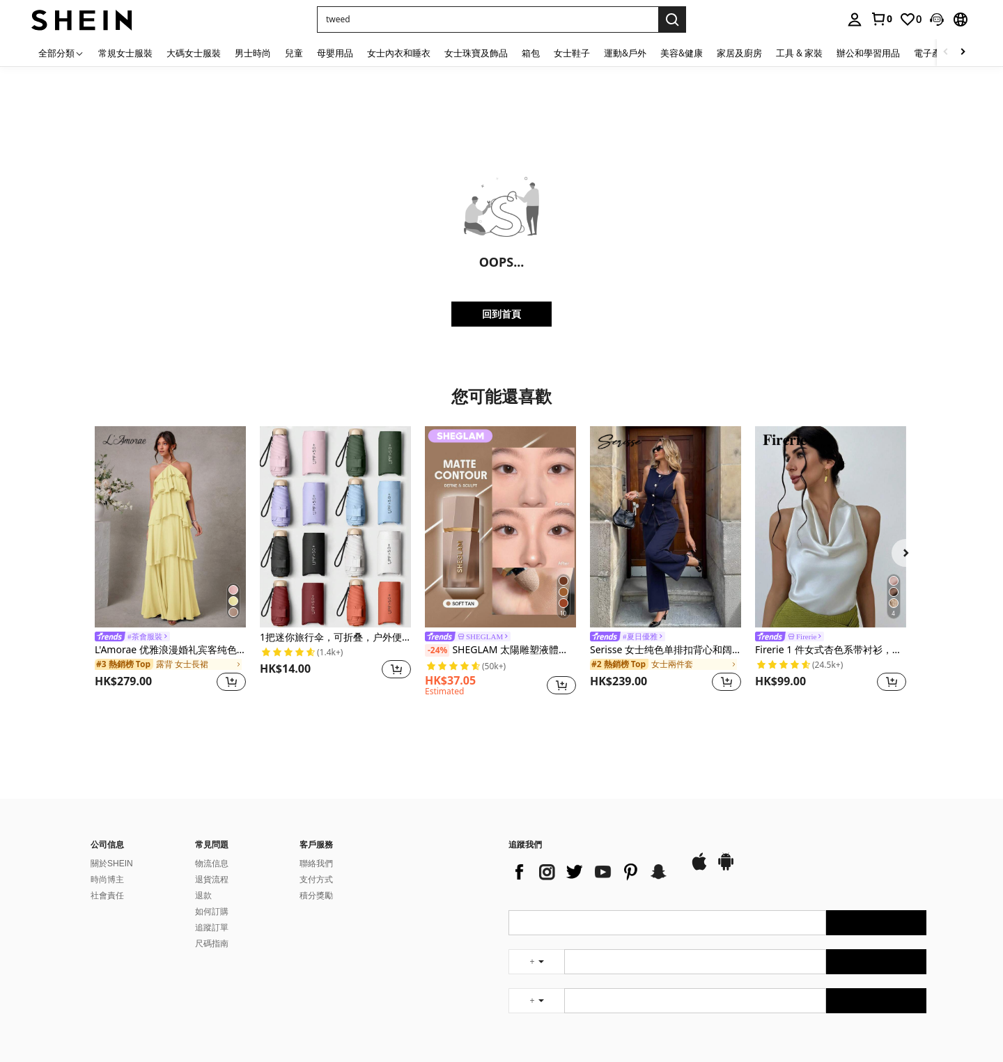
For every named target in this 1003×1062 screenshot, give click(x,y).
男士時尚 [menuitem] (253, 52)
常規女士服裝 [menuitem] (125, 52)
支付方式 (316, 879)
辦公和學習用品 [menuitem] (868, 52)
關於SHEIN (112, 863)
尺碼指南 (211, 943)
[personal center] (854, 19)
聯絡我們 (316, 863)
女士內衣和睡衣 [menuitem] (398, 52)
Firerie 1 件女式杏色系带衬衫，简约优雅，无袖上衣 (830, 650)
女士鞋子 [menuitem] (572, 52)
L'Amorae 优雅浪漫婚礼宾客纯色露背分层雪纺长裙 (170, 650)
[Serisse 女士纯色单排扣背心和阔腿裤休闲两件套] (665, 526)
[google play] (726, 868)
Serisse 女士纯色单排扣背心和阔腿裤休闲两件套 (665, 650)
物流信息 (211, 863)
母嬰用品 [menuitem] (335, 52)
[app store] (699, 868)
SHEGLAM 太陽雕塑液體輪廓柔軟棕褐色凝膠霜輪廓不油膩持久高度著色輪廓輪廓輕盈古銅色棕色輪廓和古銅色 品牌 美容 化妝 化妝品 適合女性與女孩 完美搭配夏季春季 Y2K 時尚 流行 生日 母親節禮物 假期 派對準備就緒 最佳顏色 (500, 650)
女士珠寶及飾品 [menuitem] (476, 52)
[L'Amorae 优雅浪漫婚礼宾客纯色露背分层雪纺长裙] (170, 526)
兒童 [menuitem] (294, 52)
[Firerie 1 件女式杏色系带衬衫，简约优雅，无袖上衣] (830, 526)
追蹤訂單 (211, 927)
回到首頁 (501, 313)
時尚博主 (107, 879)
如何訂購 (211, 911)
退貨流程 (211, 879)
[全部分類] (61, 52)
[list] (592, 871)
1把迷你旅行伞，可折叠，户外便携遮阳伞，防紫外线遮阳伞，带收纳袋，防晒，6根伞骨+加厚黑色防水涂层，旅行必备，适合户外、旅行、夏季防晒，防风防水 (335, 637)
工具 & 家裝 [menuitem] (799, 52)
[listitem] (170, 561)
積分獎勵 (316, 895)
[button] (487, 19)
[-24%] (437, 650)
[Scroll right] (962, 52)
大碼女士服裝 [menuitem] (193, 52)
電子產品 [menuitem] (932, 52)
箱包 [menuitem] (531, 52)
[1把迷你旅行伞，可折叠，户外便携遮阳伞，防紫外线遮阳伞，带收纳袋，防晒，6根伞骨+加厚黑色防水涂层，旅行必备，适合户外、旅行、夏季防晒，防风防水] (335, 526)
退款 (203, 895)
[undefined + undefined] (536, 961)
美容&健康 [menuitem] (681, 52)
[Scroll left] (946, 52)
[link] (881, 18)
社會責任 (107, 895)
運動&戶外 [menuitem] (625, 52)
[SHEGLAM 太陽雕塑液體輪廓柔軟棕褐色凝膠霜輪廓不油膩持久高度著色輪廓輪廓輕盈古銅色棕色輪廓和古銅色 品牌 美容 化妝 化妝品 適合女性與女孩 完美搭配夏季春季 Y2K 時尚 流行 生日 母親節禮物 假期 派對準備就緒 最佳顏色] (500, 526)
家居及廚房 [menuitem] (739, 52)
